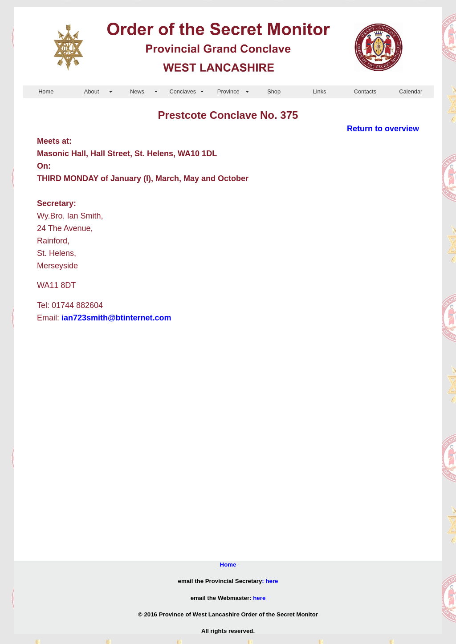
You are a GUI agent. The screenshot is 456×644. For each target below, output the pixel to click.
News (137, 91)
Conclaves (182, 91)
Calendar (410, 91)
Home (45, 91)
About (91, 91)
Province (228, 91)
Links (319, 91)
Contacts (365, 91)
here (271, 581)
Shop (274, 91)
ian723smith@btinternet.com (116, 317)
